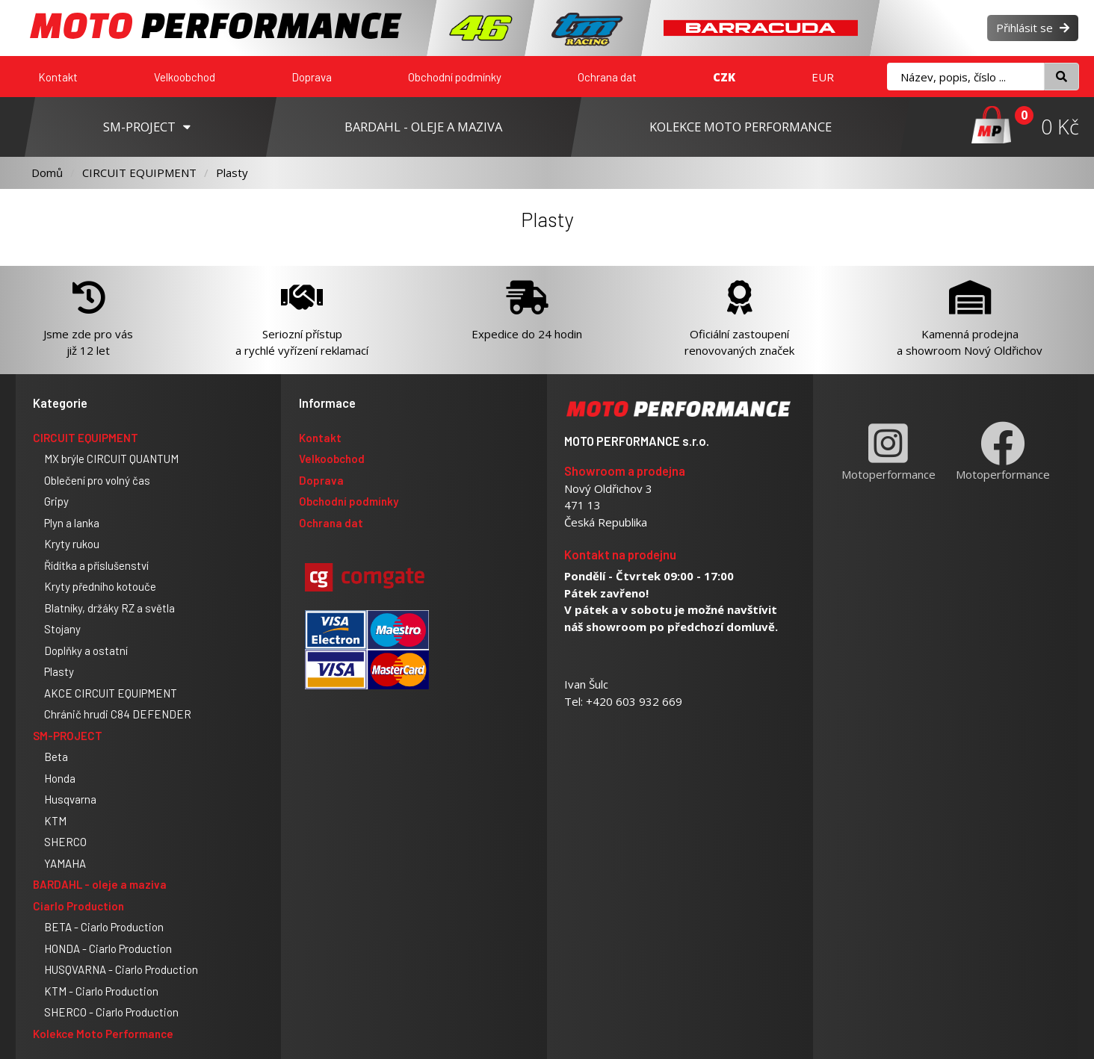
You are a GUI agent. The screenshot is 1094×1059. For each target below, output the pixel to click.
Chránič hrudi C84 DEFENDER (117, 714)
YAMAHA (65, 863)
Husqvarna (70, 799)
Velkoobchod (184, 77)
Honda (59, 778)
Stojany (62, 629)
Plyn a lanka (71, 523)
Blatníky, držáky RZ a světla (109, 608)
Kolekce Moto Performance (103, 1033)
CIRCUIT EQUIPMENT (139, 172)
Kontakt (58, 77)
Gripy (56, 501)
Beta (56, 756)
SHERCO (65, 841)
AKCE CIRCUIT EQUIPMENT (110, 693)
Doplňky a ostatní (86, 650)
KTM (55, 820)
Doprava (311, 77)
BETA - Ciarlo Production (104, 927)
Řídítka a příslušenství (96, 565)
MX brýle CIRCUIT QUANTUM (111, 458)
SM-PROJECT (67, 735)
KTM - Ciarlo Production (101, 991)
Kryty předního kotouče (100, 586)
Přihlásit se (1032, 27)
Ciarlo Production (78, 906)
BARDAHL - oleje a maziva (100, 884)
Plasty (232, 172)
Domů (47, 172)
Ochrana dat (607, 77)
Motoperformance (888, 451)
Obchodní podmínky (454, 77)
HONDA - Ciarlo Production (108, 948)
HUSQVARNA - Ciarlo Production (121, 969)
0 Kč (1060, 126)
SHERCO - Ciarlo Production (111, 1012)
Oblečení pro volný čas (97, 480)
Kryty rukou (71, 543)
